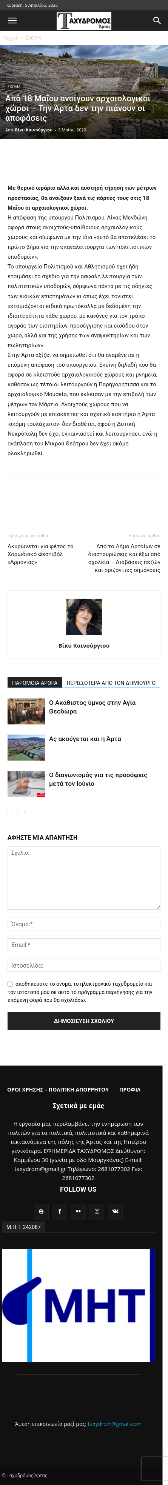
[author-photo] (84, 635)
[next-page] (24, 811)
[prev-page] (12, 811)
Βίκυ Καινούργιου (33, 130)
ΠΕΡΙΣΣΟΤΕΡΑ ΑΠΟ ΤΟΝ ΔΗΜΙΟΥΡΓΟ (111, 683)
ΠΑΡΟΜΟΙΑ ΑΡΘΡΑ (35, 683)
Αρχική (11, 38)
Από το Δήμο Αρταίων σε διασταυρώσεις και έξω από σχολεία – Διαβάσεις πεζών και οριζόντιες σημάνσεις (124, 558)
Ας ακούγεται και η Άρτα (85, 738)
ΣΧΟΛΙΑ (33, 38)
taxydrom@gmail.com (115, 1423)
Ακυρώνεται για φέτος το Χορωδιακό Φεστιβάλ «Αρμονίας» (41, 554)
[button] (12, 21)
